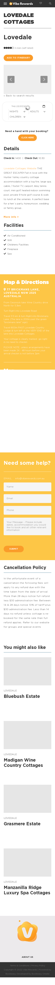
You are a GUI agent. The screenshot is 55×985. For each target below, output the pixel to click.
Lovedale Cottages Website (20, 168)
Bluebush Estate (22, 696)
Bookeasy (11, 974)
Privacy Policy (38, 966)
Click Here (27, 138)
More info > (11, 217)
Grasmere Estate (22, 824)
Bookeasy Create (40, 974)
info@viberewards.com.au (29, 478)
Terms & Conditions (19, 966)
